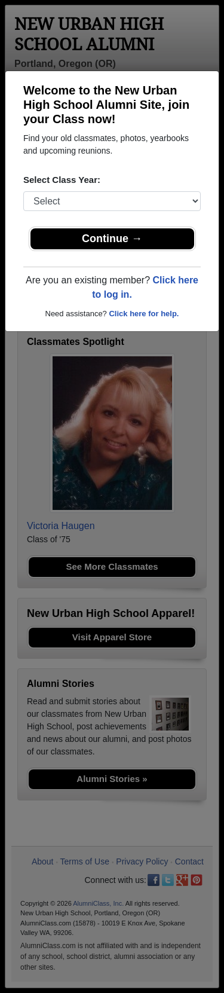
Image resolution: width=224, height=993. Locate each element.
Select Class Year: (61, 180)
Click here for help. (144, 313)
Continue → (112, 239)
